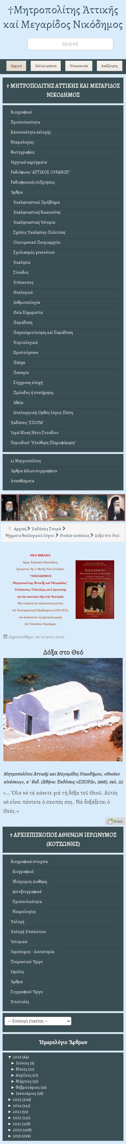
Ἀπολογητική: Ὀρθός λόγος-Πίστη (42, 413)
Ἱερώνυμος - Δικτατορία (32, 952)
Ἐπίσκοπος (22, 282)
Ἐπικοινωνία (79, 65)
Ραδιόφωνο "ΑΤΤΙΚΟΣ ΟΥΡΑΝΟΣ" (40, 172)
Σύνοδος (20, 272)
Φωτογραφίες (23, 152)
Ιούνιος (20, 1063)
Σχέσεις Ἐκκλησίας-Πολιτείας (38, 232)
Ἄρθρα (17, 192)
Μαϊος (19, 1069)
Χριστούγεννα (24, 352)
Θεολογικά (22, 292)
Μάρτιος (21, 1081)
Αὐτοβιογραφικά (26, 891)
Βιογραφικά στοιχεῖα (29, 861)
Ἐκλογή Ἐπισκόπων (28, 932)
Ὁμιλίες (17, 972)
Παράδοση (21, 322)
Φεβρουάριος (25, 1087)
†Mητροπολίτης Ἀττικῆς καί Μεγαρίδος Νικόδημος (63, 17)
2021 (14, 1124)
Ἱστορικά (19, 942)
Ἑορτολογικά (24, 342)
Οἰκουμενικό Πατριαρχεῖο (35, 242)
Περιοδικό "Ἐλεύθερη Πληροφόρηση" (43, 443)
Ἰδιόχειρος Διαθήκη (29, 881)
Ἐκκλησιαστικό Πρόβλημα (35, 202)
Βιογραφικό (21, 112)
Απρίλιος (21, 1075)
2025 (14, 1099)
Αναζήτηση (109, 65)
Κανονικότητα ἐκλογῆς (31, 132)
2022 (15, 1118)
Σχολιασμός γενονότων (33, 252)
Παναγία (20, 372)
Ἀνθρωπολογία (25, 302)
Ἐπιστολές (20, 1002)
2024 (15, 1105)
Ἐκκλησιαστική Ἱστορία (33, 222)
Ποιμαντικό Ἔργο (27, 962)
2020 (15, 1130)
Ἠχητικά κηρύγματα (29, 162)
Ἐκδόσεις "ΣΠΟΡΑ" (27, 423)
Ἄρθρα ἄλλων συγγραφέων (34, 471)
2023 (14, 1112)
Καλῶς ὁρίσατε (45, 65)
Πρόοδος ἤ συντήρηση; (32, 392)
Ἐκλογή (17, 922)
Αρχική (16, 65)
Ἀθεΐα (17, 403)
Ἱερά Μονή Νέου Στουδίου (35, 433)
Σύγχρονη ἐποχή (27, 382)
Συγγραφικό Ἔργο (27, 992)
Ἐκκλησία (20, 262)
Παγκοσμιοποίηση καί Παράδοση (42, 332)
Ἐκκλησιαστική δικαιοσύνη (35, 212)
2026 (14, 1057)
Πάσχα (18, 362)
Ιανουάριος (23, 1093)
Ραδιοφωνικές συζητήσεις (33, 182)
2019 (14, 1136)
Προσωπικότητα (25, 122)
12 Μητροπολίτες (26, 461)
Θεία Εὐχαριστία (27, 312)
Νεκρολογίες (22, 142)
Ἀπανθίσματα (22, 481)
